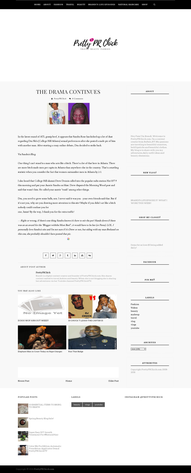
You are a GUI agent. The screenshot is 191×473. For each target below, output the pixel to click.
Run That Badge (75, 351)
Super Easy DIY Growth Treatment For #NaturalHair (43, 433)
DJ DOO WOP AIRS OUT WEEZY (33, 320)
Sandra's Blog (28, 154)
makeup (135, 314)
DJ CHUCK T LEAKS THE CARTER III (85, 320)
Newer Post (23, 381)
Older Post (113, 381)
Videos (134, 308)
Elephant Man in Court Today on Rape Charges (40, 351)
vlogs (133, 324)
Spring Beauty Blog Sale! (41, 418)
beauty (134, 311)
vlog (133, 321)
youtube (135, 328)
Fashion (135, 304)
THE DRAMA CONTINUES (68, 91)
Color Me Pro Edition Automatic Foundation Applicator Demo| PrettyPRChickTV (45, 448)
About (47, 4)
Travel (70, 4)
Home (69, 381)
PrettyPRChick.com (44, 469)
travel (134, 318)
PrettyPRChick (60, 99)
